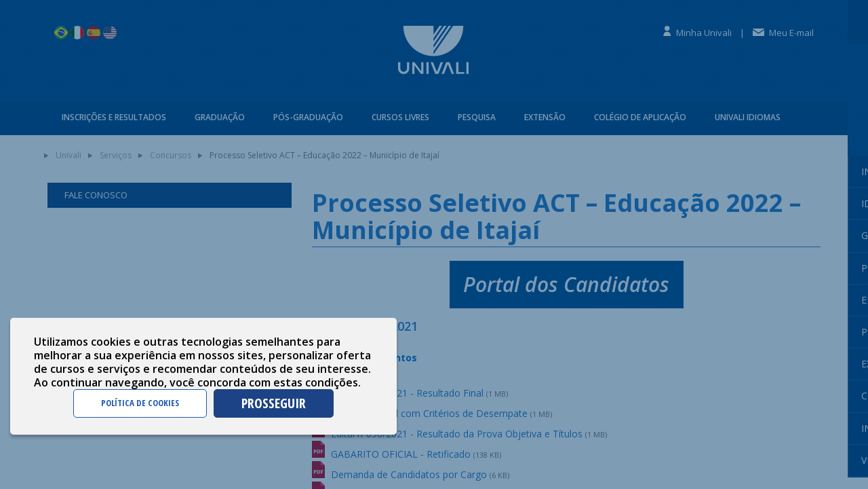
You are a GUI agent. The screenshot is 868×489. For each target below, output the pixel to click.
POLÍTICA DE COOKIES (140, 403)
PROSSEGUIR (273, 403)
